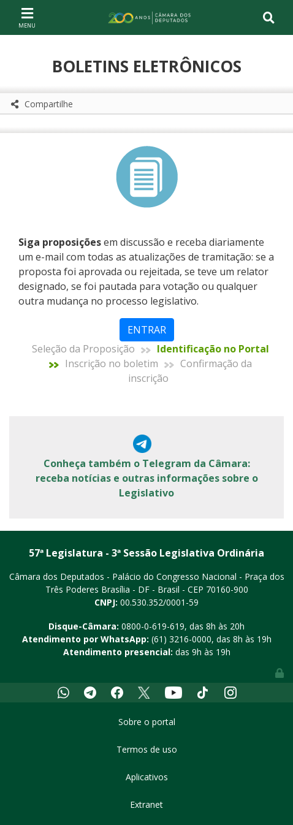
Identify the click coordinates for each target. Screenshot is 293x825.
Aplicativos (147, 777)
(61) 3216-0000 (181, 639)
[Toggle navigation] (27, 17)
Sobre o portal (146, 722)
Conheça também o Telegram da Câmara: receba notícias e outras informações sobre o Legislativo (147, 478)
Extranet (146, 804)
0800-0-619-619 (153, 626)
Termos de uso (146, 749)
